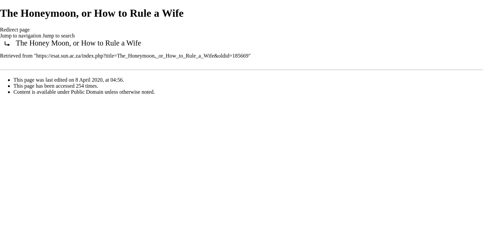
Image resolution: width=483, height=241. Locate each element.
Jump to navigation (20, 35)
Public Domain (87, 92)
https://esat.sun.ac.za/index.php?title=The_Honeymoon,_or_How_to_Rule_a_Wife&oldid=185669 (142, 56)
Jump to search (59, 35)
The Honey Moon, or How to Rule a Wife (78, 43)
